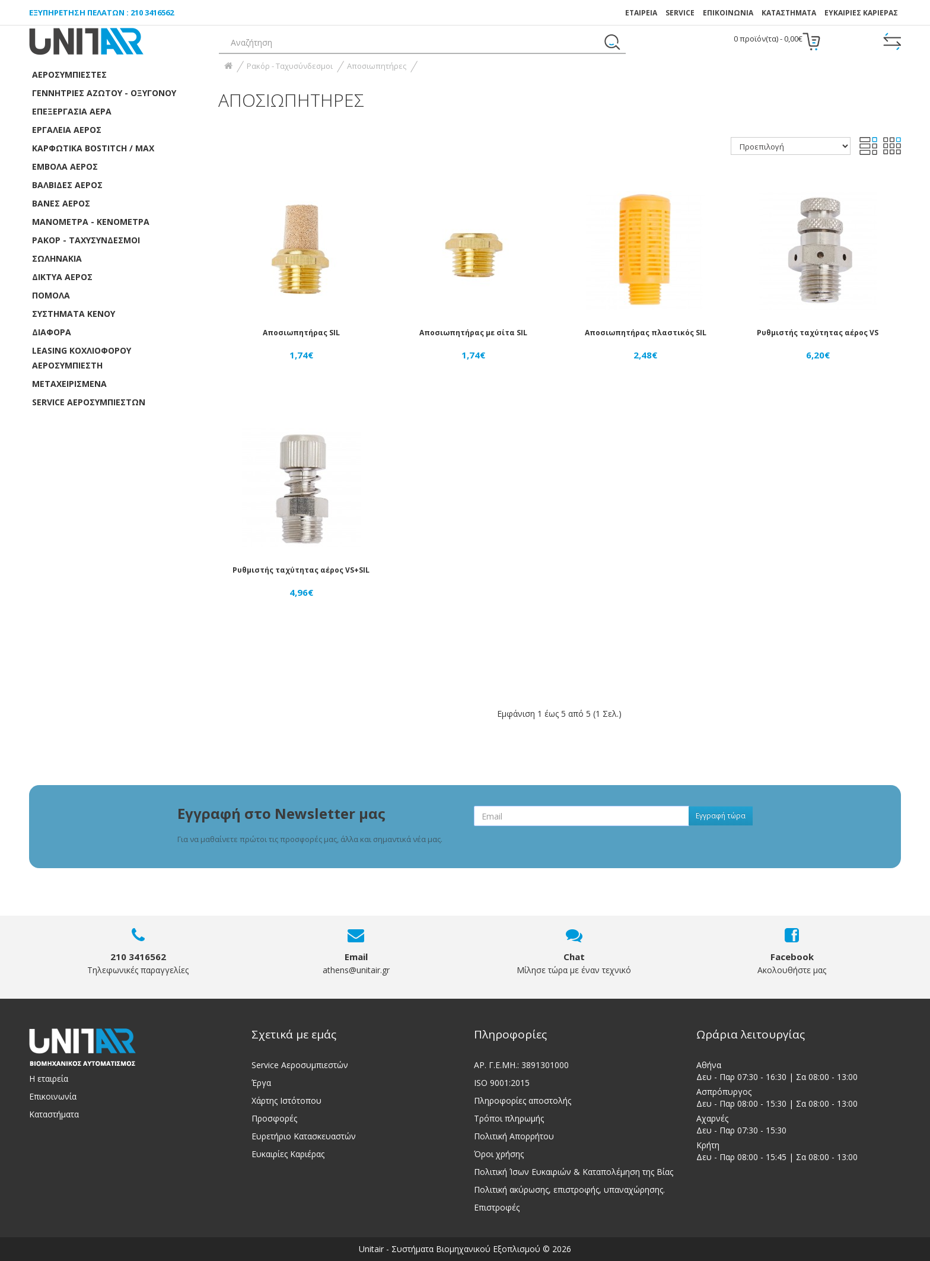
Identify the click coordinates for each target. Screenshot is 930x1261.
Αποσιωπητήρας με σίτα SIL (473, 333)
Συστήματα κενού (73, 313)
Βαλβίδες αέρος (67, 184)
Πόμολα (51, 295)
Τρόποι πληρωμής (509, 1118)
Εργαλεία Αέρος (66, 129)
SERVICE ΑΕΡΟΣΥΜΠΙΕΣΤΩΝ (88, 402)
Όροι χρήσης (499, 1154)
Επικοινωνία (53, 1096)
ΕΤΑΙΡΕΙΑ (641, 13)
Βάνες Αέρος (61, 203)
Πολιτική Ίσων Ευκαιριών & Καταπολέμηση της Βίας (573, 1171)
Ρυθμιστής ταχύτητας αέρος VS (817, 333)
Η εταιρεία (48, 1078)
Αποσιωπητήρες (376, 66)
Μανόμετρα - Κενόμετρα (90, 221)
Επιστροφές (497, 1207)
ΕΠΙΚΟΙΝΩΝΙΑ (728, 13)
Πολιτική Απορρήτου (514, 1136)
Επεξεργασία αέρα (72, 111)
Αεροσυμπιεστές (69, 74)
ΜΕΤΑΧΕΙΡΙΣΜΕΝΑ (69, 383)
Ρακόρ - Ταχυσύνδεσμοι (86, 240)
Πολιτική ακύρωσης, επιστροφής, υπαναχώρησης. (569, 1189)
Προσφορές (274, 1118)
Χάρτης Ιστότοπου (286, 1100)
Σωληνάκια (57, 258)
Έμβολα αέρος (65, 166)
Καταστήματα (789, 13)
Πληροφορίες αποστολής (522, 1100)
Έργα (261, 1082)
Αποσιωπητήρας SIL (301, 333)
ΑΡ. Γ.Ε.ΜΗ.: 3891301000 (521, 1065)
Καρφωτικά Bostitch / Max (93, 148)
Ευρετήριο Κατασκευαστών (303, 1136)
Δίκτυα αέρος (62, 276)
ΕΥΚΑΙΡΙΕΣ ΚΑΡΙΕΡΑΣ (861, 13)
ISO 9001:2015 (502, 1082)
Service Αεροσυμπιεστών (299, 1065)
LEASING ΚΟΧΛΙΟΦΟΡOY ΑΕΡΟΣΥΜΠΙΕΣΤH (81, 358)
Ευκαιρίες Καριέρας (287, 1154)
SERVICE (680, 13)
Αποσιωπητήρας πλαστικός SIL (645, 333)
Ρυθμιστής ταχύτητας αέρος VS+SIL (301, 570)
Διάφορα (51, 332)
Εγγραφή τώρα (721, 816)
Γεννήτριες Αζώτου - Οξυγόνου (104, 93)
